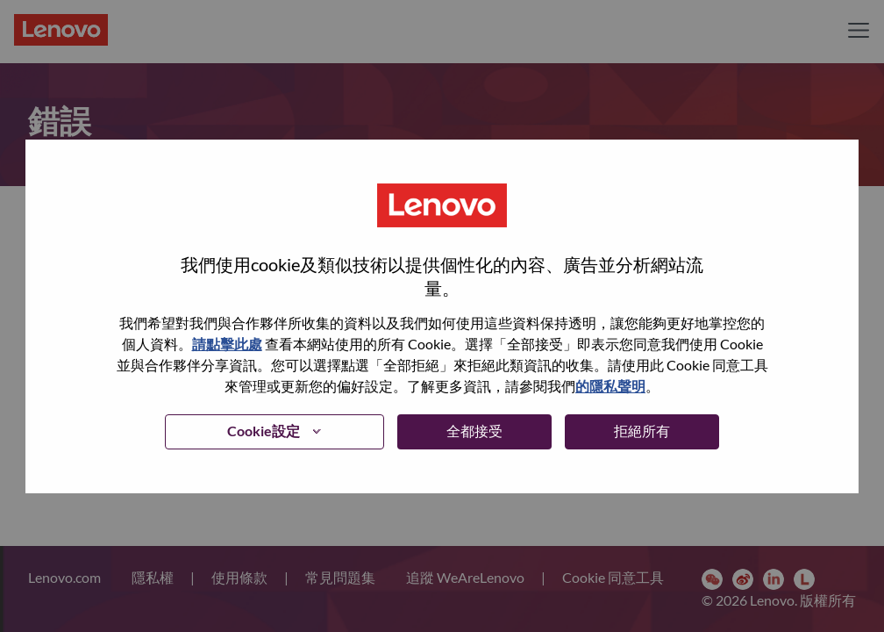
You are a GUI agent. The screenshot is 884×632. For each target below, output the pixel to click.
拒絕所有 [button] (642, 430)
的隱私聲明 (610, 385)
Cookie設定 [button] (263, 430)
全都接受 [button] (474, 430)
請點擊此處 (227, 343)
